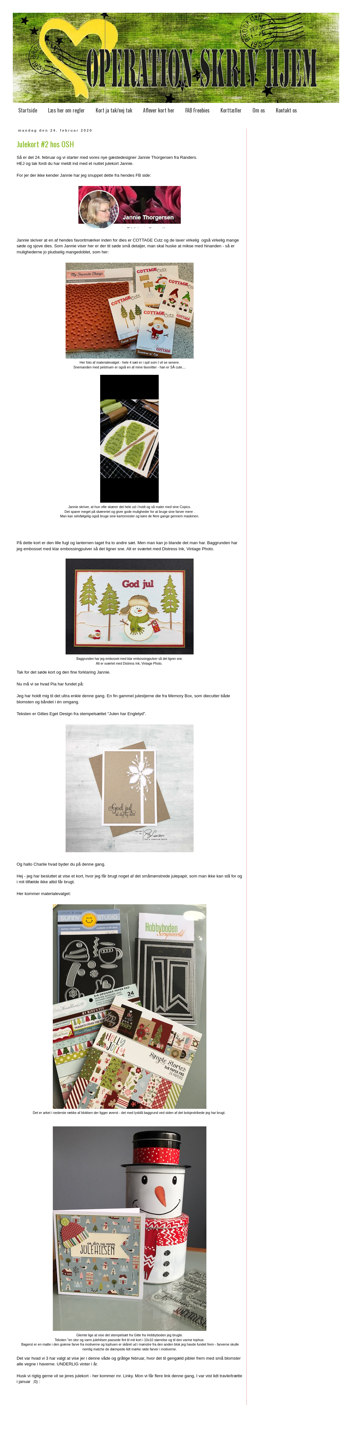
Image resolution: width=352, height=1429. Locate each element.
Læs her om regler (66, 110)
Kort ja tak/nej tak (114, 110)
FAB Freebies (197, 110)
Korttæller (231, 110)
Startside (27, 110)
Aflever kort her (158, 110)
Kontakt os (286, 110)
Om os (258, 110)
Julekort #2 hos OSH (45, 144)
